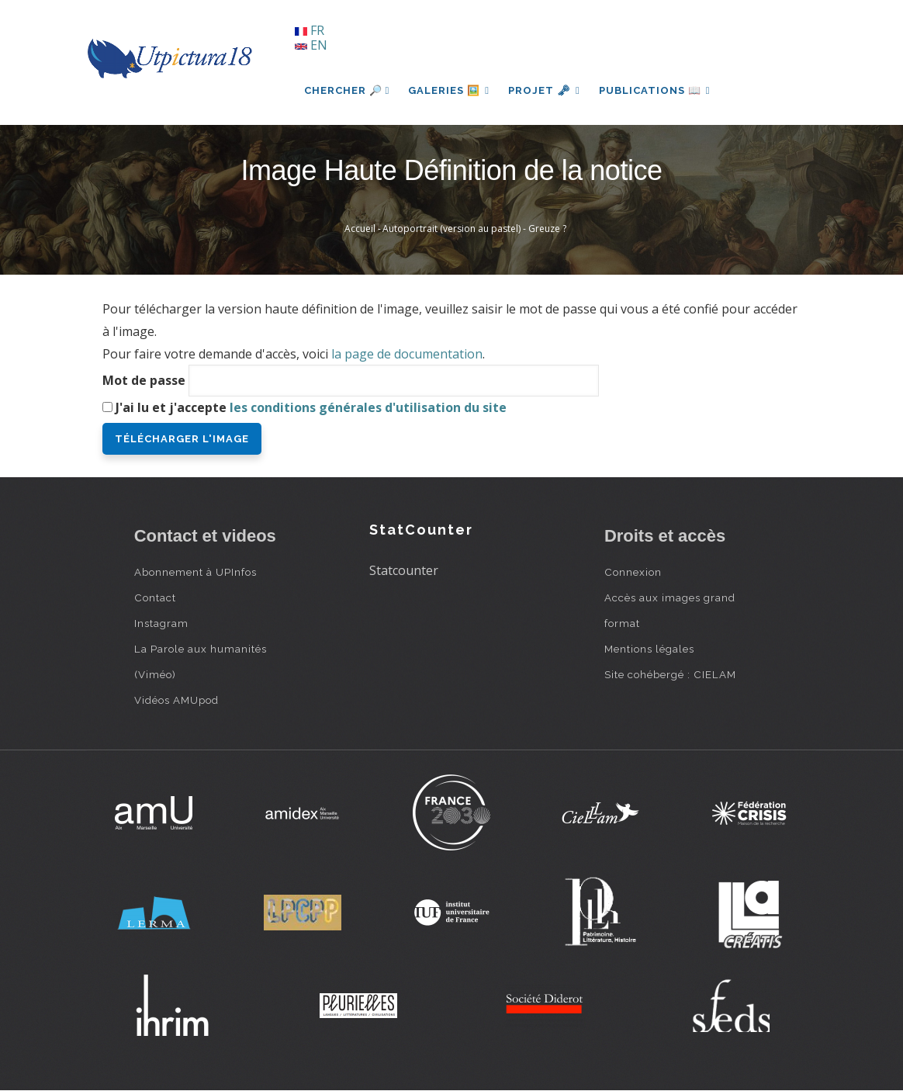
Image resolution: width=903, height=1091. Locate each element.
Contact (155, 597)
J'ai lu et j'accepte (311, 407)
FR (309, 30)
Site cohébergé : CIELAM (670, 674)
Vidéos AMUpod (176, 700)
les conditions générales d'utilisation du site (368, 407)
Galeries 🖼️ (449, 90)
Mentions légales (649, 648)
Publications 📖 (655, 90)
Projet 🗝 (544, 90)
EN (311, 45)
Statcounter (403, 570)
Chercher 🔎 (347, 90)
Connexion (633, 572)
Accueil (359, 228)
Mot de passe (143, 380)
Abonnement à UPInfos (195, 572)
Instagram (161, 623)
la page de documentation (407, 353)
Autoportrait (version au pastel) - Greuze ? (474, 228)
